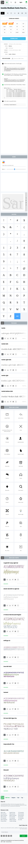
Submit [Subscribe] (23, 835)
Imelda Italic (4, 344)
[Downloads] (8, 338)
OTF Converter (3, 814)
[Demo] (11, 13)
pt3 (11, 29)
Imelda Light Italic (6, 359)
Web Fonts (7, 798)
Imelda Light (4, 375)
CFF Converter (3, 818)
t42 (4, 32)
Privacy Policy (3, 821)
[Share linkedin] (11, 836)
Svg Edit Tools (12, 812)
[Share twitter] (6, 836)
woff (5, 26)
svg (17, 23)
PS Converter (20, 816)
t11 (10, 32)
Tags (22, 798)
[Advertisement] (14, 130)
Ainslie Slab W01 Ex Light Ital (11, 589)
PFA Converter (21, 815)
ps (17, 29)
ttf (4, 23)
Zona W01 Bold (8, 666)
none (23, 32)
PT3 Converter (12, 816)
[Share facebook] (1, 836)
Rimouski (6, 770)
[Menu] (15, 2)
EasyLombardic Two (9, 744)
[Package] (18, 13)
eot (23, 23)
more (17, 316)
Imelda (10, 54)
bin (4, 29)
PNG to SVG (3, 812)
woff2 (11, 26)
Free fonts (2, 2)
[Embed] (13, 338)
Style (18, 798)
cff (23, 29)
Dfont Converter (4, 819)
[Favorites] (7, 13)
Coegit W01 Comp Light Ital (11, 563)
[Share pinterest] (9, 836)
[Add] (2, 13)
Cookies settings (12, 821)
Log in (21, 2)
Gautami (6, 692)
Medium (10, 46)
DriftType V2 (7, 640)
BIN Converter (3, 816)
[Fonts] (25, 13)
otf (17, 26)
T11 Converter (21, 818)
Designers (13, 798)
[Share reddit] (4, 836)
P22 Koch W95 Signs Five (10, 718)
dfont (17, 32)
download (14, 38)
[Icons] (22, 13)
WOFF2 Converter (12, 815)
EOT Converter (21, 814)
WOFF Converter (4, 815)
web (11, 23)
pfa (23, 26)
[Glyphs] (14, 13)
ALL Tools (20, 819)
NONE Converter (12, 819)
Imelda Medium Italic (7, 391)
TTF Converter (21, 812)
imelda (3, 328)
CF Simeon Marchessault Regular (12, 614)
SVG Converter (12, 814)
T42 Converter (12, 818)
